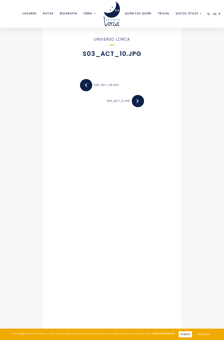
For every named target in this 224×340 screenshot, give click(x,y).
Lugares (30, 13)
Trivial (164, 13)
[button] (208, 14)
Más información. (164, 333)
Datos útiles (187, 13)
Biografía (68, 13)
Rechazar (204, 334)
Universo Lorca (112, 39)
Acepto (185, 334)
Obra (87, 13)
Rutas (48, 13)
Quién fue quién (138, 13)
